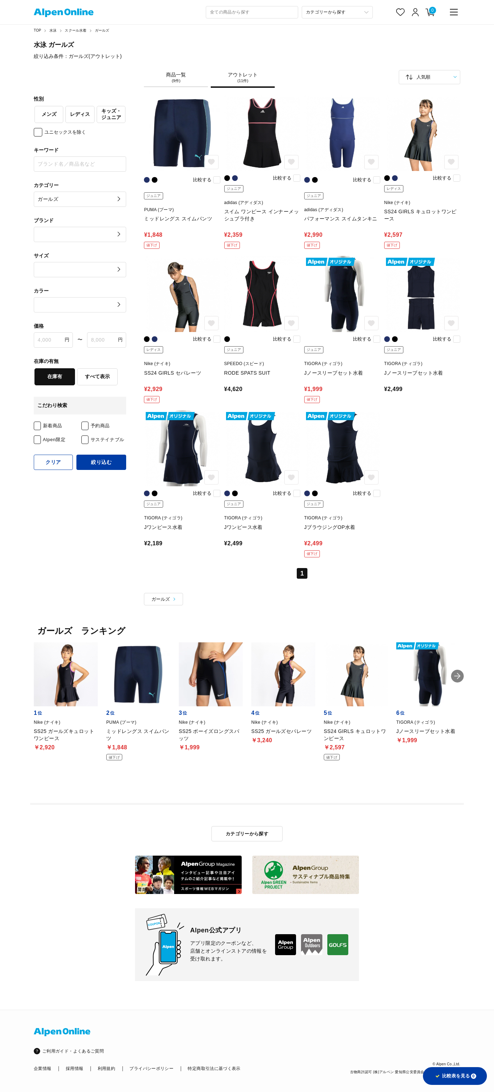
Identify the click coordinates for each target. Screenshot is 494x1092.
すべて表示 (97, 376)
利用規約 (106, 1068)
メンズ (49, 114)
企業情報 (42, 1068)
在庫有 (54, 376)
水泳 (53, 30)
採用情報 (74, 1068)
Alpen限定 (54, 439)
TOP (37, 30)
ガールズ (102, 30)
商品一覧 (176, 77)
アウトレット (243, 77)
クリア (53, 462)
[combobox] (252, 12)
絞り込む (101, 462)
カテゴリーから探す (247, 833)
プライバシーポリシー (151, 1068)
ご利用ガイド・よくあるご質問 (73, 1051)
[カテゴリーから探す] (337, 12)
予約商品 (100, 425)
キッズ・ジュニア (111, 114)
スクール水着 (75, 30)
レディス (80, 114)
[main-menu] (453, 12)
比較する (202, 179)
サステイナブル (108, 439)
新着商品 (53, 425)
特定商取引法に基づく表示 (214, 1068)
